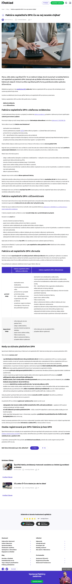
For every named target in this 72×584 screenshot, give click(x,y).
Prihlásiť (45, 3)
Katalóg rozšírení (41, 548)
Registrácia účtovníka (42, 561)
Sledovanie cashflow (8, 548)
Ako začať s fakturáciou (43, 550)
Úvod (3, 9)
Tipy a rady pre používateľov (10, 563)
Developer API (40, 545)
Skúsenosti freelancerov (43, 563)
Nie (45, 448)
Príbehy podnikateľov (8, 565)
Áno (35, 448)
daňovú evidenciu (40, 114)
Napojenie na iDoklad (8, 552)
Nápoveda (39, 541)
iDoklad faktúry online (7, 3)
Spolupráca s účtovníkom (9, 550)
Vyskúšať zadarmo (57, 3)
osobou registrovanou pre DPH (10, 434)
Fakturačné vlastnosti (8, 541)
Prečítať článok (7, 477)
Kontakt (13, 569)
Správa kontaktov (7, 545)
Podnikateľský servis (8, 561)
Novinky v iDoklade (7, 558)
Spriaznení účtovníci (42, 558)
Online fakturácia (7, 543)
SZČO (22, 131)
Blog (7, 9)
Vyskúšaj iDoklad (37, 581)
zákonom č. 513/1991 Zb (58, 120)
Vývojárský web (40, 543)
